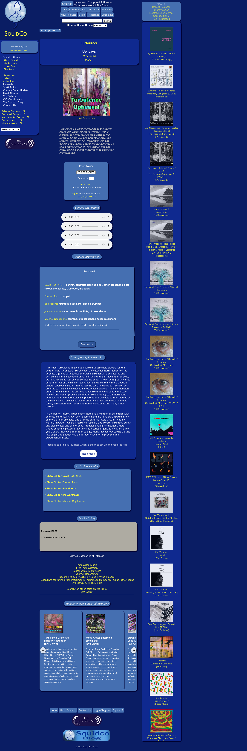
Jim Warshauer (52, 311)
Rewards (8, 84)
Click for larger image (86, 118)
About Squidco (11, 60)
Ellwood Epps (51, 296)
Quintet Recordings (87, 573)
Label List (8, 78)
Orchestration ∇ (11, 120)
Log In (74, 193)
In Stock (86, 184)
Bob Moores (51, 303)
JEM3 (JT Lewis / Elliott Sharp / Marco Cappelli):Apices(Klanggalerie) (161, 480)
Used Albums (10, 93)
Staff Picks (9, 87)
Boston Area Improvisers (87, 570)
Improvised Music (87, 564)
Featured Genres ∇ (13, 114)
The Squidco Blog (13, 102)
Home (53, 710)
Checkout (8, 69)
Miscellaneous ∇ (11, 123)
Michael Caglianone (55, 318)
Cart (64, 9)
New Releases (68, 14)
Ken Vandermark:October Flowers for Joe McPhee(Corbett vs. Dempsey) (161, 516)
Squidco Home (11, 57)
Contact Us (9, 105)
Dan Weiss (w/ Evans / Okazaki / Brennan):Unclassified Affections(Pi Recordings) (162, 362)
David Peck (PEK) (54, 284)
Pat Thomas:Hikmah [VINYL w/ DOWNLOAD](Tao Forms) (161, 591)
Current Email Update (15, 90)
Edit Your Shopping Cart (19, 50)
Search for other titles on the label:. (87, 590)
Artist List (9, 75)
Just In (82, 14)
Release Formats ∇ (13, 111)
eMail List (8, 81)
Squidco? (106, 9)
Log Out (10, 66)
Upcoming (107, 14)
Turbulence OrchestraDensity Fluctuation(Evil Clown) (56, 640)
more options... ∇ (50, 30)
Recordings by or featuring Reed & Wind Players (86, 576)
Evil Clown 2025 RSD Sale (87, 582)
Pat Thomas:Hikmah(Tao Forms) (161, 554)
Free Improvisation (87, 567)
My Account (10, 63)
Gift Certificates (12, 99)
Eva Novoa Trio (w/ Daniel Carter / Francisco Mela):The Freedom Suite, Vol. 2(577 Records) (161, 131)
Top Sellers (9, 96)
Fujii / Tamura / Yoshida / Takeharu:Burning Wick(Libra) (161, 441)
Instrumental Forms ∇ (15, 117)
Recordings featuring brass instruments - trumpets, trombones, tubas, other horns (87, 579)
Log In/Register (90, 9)
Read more (87, 344)
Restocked (93, 14)
